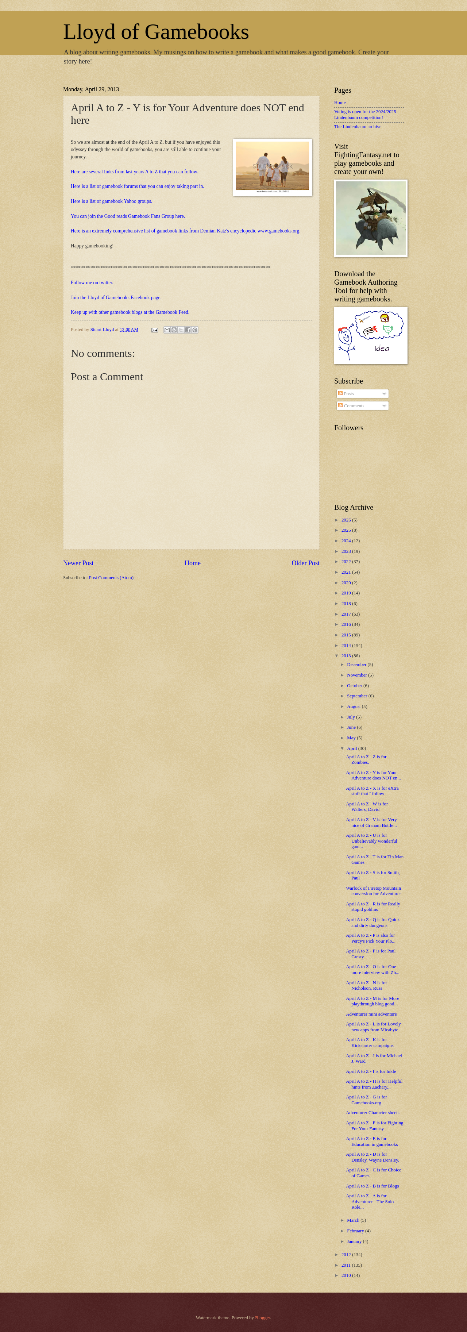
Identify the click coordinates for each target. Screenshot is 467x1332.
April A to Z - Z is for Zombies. (366, 759)
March (353, 1220)
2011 (346, 1265)
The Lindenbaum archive (357, 126)
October (355, 685)
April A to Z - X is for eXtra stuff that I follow (372, 791)
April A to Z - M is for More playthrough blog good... (372, 1001)
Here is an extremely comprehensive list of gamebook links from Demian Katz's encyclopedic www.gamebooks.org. (186, 231)
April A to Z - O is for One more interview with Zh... (373, 969)
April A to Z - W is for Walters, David (367, 806)
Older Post (306, 563)
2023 (346, 551)
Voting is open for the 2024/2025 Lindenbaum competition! (365, 114)
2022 (346, 561)
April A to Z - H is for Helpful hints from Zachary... (374, 1084)
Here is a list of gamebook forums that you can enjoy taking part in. (137, 186)
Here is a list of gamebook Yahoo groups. (111, 201)
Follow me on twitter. (92, 282)
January (355, 1241)
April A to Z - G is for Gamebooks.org (366, 1099)
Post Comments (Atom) (111, 577)
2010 (346, 1275)
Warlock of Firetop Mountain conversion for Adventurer (373, 891)
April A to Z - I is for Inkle (371, 1071)
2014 (346, 645)
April (352, 748)
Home (193, 563)
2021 (346, 572)
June (352, 727)
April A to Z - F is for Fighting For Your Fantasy (374, 1125)
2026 (346, 520)
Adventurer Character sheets (373, 1112)
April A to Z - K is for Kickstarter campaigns (369, 1042)
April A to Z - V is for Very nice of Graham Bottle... (371, 822)
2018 (346, 603)
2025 (346, 530)
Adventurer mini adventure (371, 1014)
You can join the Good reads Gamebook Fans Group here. (128, 216)
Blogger (262, 1317)
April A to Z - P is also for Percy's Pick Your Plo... (370, 938)
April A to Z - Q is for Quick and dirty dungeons (373, 922)
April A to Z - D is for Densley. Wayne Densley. (372, 1157)
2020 (346, 582)
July (351, 717)
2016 (346, 624)
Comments (351, 405)
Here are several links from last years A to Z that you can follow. (134, 171)
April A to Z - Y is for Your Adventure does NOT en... (373, 775)
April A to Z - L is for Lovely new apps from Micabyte (373, 1026)
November (357, 675)
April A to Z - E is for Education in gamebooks (372, 1141)
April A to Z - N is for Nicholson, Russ (366, 985)
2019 (346, 593)
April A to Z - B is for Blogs (372, 1186)
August (354, 706)
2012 (346, 1254)
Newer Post (78, 563)
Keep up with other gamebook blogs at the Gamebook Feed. (130, 312)
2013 (346, 655)
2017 (346, 614)
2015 (346, 635)
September (357, 695)
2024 (346, 540)
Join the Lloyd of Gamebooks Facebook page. (116, 297)
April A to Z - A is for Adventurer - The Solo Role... (370, 1201)
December (357, 664)
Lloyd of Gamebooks (156, 31)
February (356, 1230)
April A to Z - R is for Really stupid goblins (373, 906)
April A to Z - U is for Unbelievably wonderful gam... (371, 841)
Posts (346, 393)
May (352, 737)
